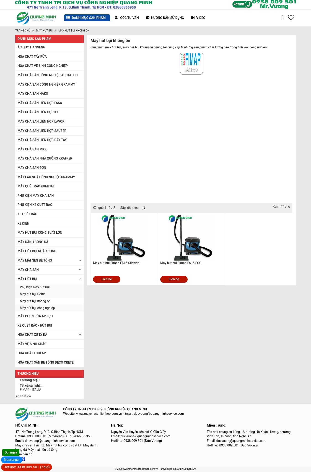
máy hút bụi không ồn (138, 47)
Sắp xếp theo (129, 208)
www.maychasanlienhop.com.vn (99, 413)
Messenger (12, 460)
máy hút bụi (113, 47)
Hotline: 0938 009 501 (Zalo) (26, 467)
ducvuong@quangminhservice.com (50, 441)
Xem (276, 206)
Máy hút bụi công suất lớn (64, 445)
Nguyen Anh (189, 468)
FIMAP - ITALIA (30, 389)
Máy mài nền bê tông (42, 449)
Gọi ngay (11, 452)
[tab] (49, 380)
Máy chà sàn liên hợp (30, 445)
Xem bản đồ (23, 454)
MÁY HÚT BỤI (44, 30)
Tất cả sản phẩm (31, 385)
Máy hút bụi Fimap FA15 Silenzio (116, 263)
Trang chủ (22, 30)
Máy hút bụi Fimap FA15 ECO (181, 263)
